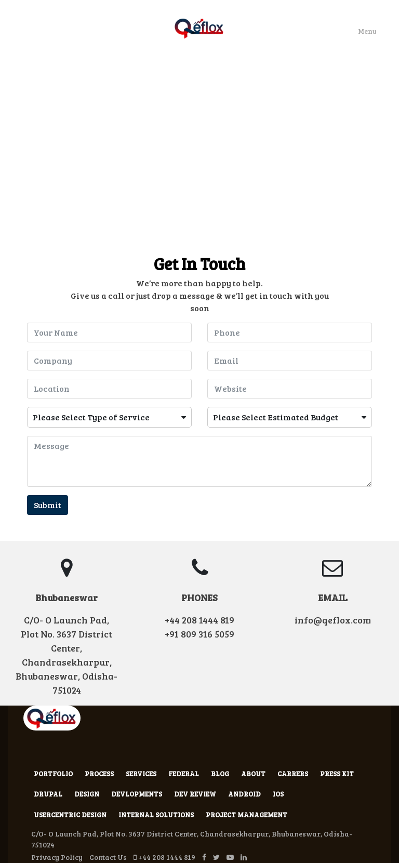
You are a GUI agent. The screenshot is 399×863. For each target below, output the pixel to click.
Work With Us (180, 86)
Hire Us (230, 86)
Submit (47, 504)
